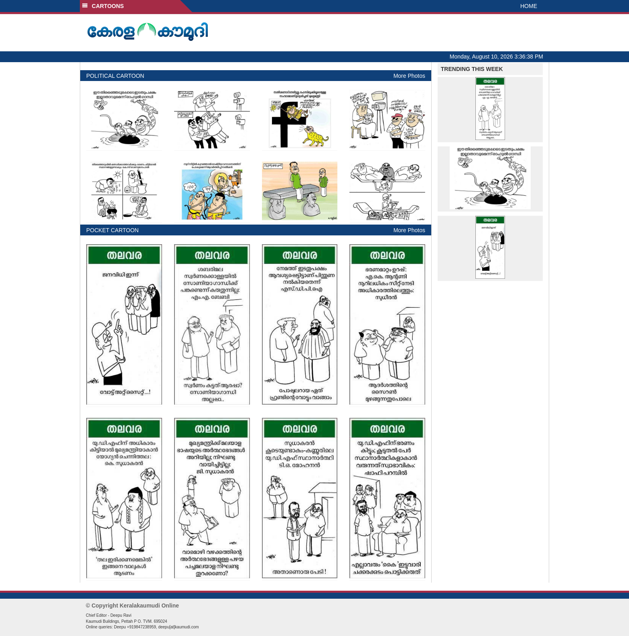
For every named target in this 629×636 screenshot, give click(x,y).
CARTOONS (103, 6)
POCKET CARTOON (112, 230)
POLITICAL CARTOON (115, 76)
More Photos (409, 76)
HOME (528, 6)
